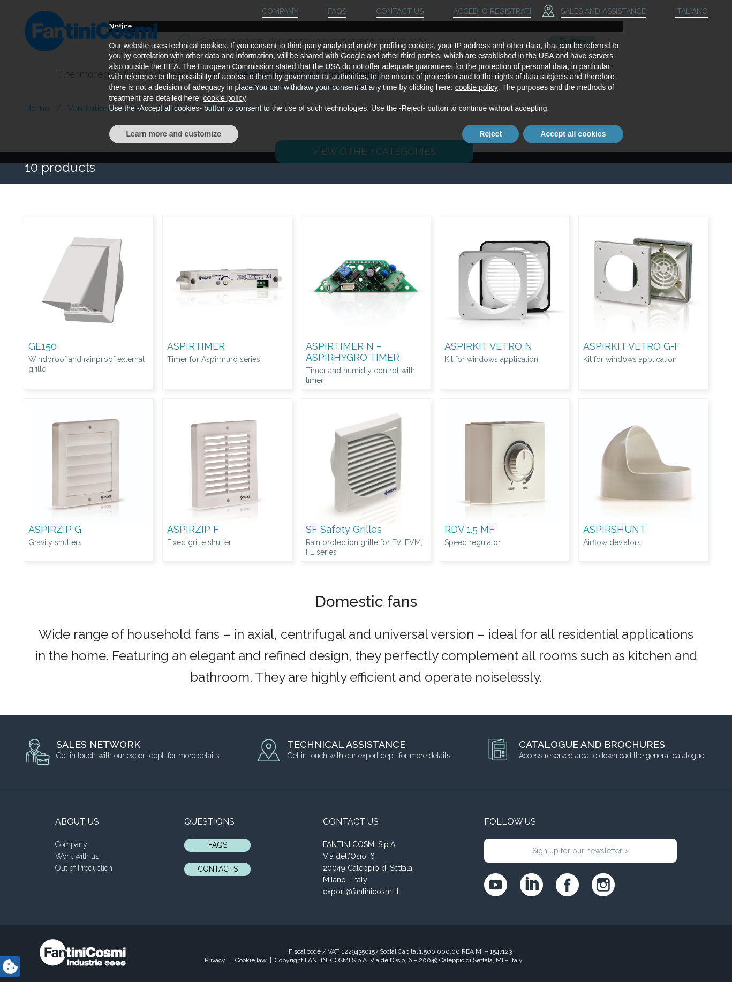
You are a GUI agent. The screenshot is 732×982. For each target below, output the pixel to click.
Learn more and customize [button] (173, 952)
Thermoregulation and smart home (137, 74)
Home (37, 108)
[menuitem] (682, 11)
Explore (572, 41)
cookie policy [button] (476, 906)
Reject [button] (490, 952)
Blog (570, 74)
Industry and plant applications (469, 74)
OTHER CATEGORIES (374, 151)
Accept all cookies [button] (573, 952)
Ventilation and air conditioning (308, 74)
